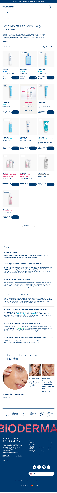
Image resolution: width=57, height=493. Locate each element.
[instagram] (44, 468)
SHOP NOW (43, 1)
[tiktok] (48, 468)
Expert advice (31, 445)
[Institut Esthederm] (19, 457)
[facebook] (39, 468)
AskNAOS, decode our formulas (50, 447)
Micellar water (31, 443)
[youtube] (34, 468)
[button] (28, 299)
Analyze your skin (50, 417)
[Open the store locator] (50, 7)
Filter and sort (48, 47)
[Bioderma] (6, 457)
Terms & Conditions (41, 444)
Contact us (41, 456)
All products (31, 442)
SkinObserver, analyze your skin (51, 443)
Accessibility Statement (41, 454)
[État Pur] (6, 462)
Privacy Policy (40, 447)
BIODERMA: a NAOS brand (31, 452)
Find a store (51, 451)
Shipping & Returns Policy (41, 450)
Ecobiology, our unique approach (32, 448)
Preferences (39, 482)
